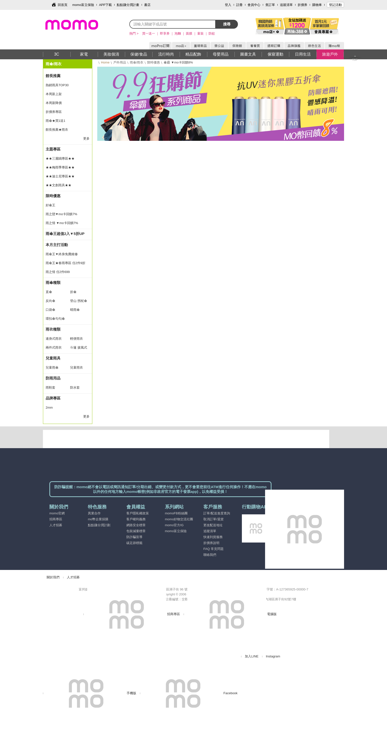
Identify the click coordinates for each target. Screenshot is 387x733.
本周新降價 (54, 103)
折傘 (73, 292)
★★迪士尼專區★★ (60, 176)
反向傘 (50, 301)
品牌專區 (53, 398)
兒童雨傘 (52, 367)
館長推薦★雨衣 (57, 129)
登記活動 (335, 5)
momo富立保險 (83, 5)
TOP (355, 59)
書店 (147, 5)
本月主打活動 (57, 245)
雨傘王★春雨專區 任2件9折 (65, 263)
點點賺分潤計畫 (128, 5)
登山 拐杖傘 (78, 301)
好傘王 (50, 205)
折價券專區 (54, 112)
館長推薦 (53, 76)
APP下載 (105, 5)
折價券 (302, 5)
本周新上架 (54, 94)
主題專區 (53, 149)
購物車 (317, 5)
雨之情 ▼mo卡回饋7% (62, 223)
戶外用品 (119, 62)
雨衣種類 (53, 329)
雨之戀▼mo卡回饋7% (61, 214)
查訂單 (270, 5)
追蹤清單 (286, 5)
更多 (86, 138)
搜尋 (227, 24)
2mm (49, 407)
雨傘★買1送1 (55, 121)
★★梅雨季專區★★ (60, 167)
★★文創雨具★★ (58, 185)
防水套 (75, 387)
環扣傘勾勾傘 (55, 318)
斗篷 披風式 (78, 347)
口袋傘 (50, 310)
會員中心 (254, 5)
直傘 (49, 292)
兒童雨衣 (76, 367)
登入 (228, 5)
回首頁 (62, 5)
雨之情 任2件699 (58, 272)
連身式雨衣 (54, 338)
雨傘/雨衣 (137, 62)
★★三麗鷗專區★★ (60, 158)
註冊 (239, 5)
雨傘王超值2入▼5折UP (65, 233)
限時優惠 (153, 62)
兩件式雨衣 (54, 347)
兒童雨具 (53, 358)
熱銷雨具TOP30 (57, 85)
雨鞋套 (50, 387)
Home (105, 62)
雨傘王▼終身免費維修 (62, 254)
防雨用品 (53, 378)
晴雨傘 (75, 310)
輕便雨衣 (76, 338)
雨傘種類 (53, 282)
